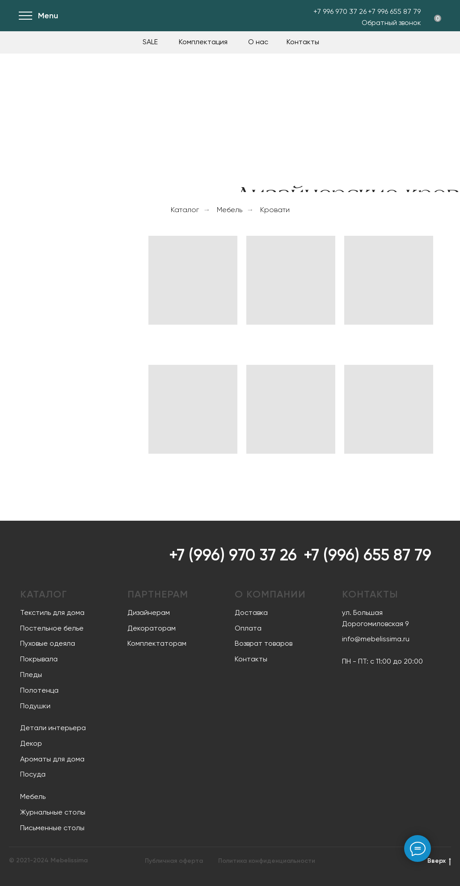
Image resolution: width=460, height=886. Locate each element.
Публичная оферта (174, 861)
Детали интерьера (53, 727)
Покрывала (39, 659)
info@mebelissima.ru (375, 639)
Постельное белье (52, 628)
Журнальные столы (52, 812)
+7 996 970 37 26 (340, 11)
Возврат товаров (263, 643)
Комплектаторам (156, 643)
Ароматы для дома (52, 759)
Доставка (251, 612)
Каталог (185, 209)
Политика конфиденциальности (266, 861)
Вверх (439, 861)
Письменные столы (52, 827)
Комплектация (203, 42)
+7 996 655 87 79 (394, 11)
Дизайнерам (148, 612)
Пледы (31, 674)
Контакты (303, 42)
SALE (150, 42)
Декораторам (151, 628)
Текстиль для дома (52, 612)
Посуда (33, 774)
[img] (79, 16)
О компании (270, 594)
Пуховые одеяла (47, 643)
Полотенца (39, 690)
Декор (31, 743)
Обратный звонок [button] (391, 22)
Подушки (35, 706)
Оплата (248, 628)
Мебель (229, 209)
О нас (258, 42)
